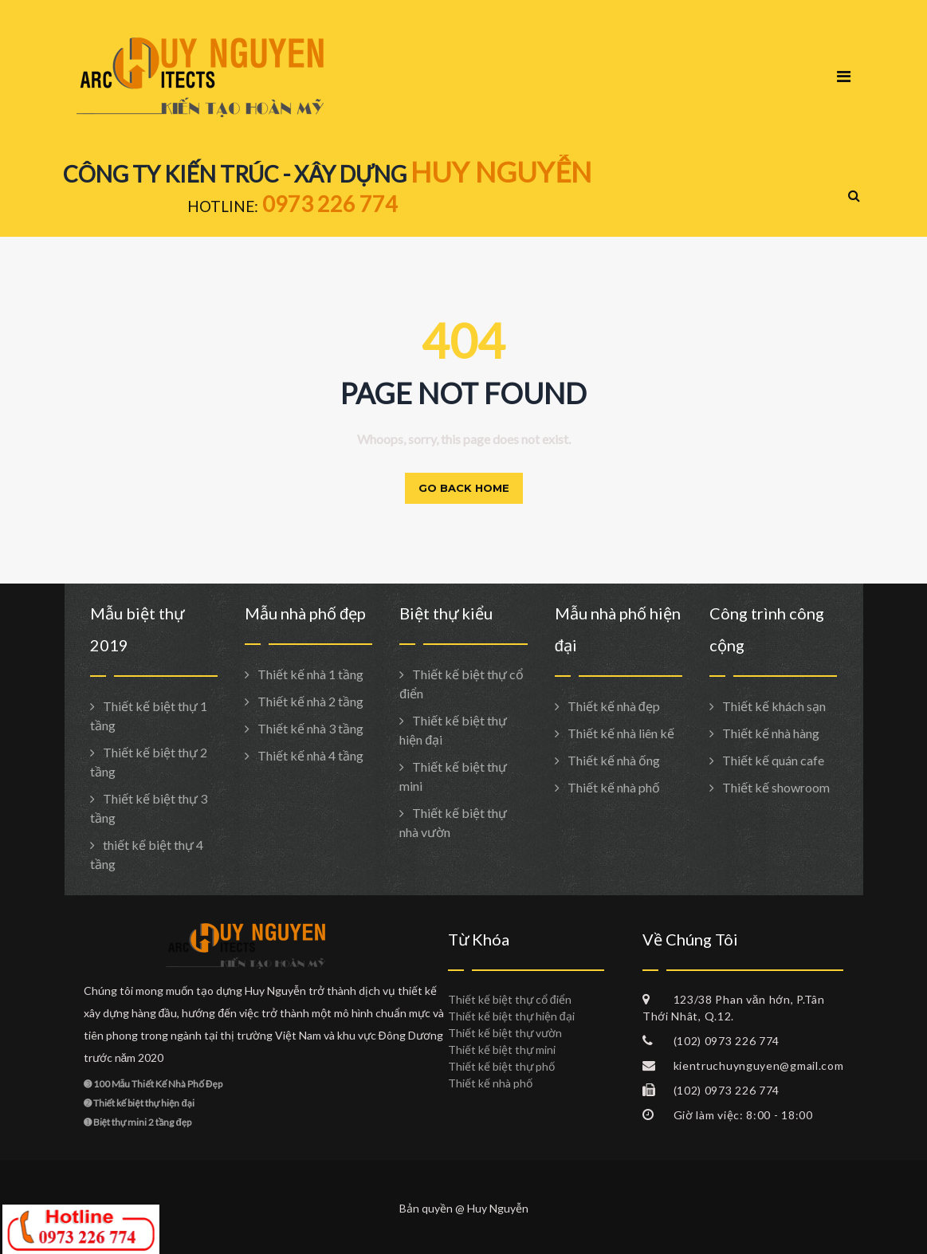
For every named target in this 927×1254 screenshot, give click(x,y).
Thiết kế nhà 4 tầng (310, 755)
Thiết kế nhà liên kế (621, 733)
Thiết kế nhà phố (614, 787)
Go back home (463, 488)
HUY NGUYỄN (500, 171)
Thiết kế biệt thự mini (502, 1049)
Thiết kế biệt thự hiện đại (511, 1016)
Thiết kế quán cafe (773, 760)
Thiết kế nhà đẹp (614, 705)
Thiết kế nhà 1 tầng (310, 674)
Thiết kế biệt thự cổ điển (510, 999)
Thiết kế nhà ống (614, 760)
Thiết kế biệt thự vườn (505, 1033)
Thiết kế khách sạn (774, 705)
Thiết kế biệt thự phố (501, 1066)
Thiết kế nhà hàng (770, 733)
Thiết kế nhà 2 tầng (310, 701)
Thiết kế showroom (776, 787)
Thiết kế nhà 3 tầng (310, 728)
